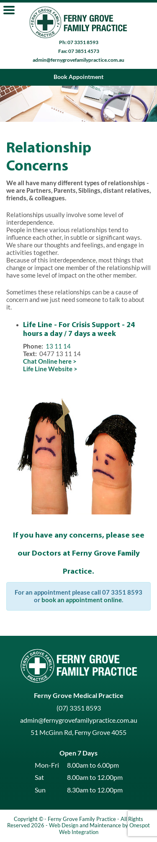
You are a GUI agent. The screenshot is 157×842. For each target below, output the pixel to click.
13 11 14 (58, 346)
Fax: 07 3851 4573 (78, 51)
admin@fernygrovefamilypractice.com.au (78, 60)
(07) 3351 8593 (79, 708)
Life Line (37, 324)
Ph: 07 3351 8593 (78, 42)
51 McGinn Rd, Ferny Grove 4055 (78, 732)
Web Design (63, 825)
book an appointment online (81, 599)
